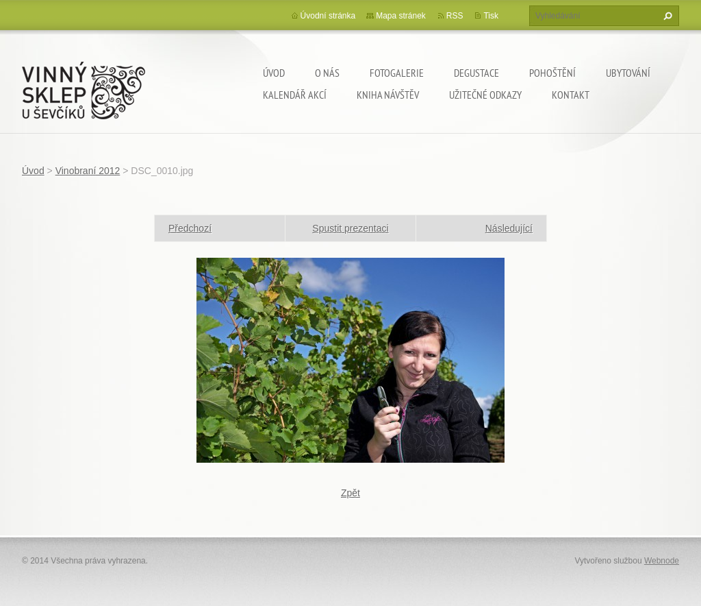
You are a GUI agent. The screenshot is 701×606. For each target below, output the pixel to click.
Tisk (490, 16)
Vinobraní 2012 (87, 170)
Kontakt (570, 94)
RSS (454, 16)
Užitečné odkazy (485, 94)
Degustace (476, 73)
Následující (509, 228)
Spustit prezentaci (350, 228)
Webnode (661, 561)
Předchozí (190, 228)
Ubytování (628, 73)
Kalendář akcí (295, 94)
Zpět (350, 492)
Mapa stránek (401, 16)
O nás (327, 73)
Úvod (274, 73)
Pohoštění (552, 73)
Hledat (666, 15)
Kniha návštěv (388, 94)
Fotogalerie (397, 73)
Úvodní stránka (328, 16)
